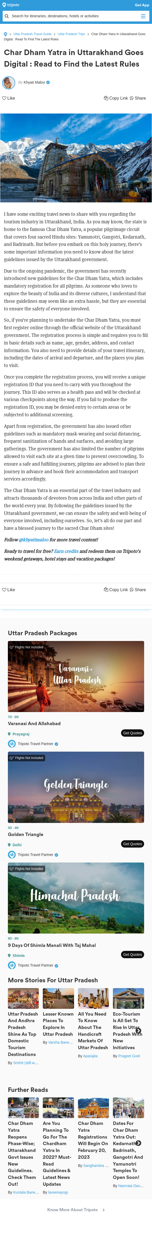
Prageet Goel (129, 1056)
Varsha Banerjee (61, 1042)
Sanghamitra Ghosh (99, 1165)
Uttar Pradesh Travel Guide (32, 34)
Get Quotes (132, 733)
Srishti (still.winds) (28, 1063)
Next (138, 1030)
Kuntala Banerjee (27, 1192)
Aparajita (90, 1056)
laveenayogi (58, 1192)
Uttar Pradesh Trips (71, 34)
